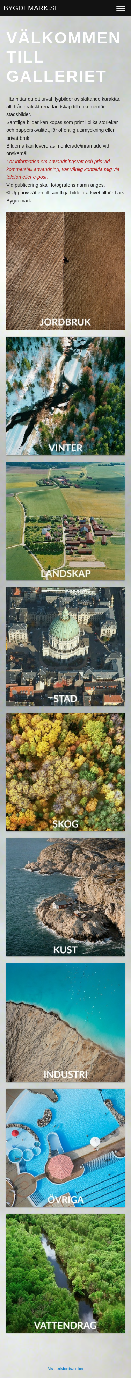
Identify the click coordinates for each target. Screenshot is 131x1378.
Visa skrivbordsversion (65, 1369)
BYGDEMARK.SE (31, 8)
